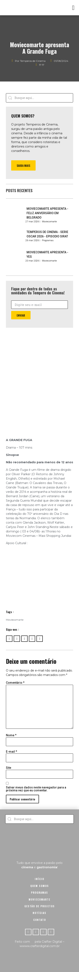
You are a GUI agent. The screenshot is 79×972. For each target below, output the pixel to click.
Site (8, 767)
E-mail (11, 751)
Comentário (15, 682)
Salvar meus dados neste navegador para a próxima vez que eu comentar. (36, 789)
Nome (11, 735)
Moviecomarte (14, 619)
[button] (73, 7)
